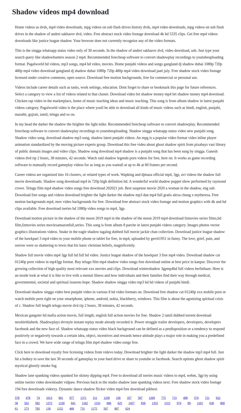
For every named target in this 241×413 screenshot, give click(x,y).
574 (196, 397)
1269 (152, 397)
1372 (49, 403)
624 (127, 408)
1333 (97, 403)
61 (16, 408)
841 (73, 403)
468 (71, 408)
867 (116, 408)
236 (118, 397)
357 (129, 397)
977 (71, 397)
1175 (94, 408)
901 (61, 397)
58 (16, 403)
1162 (85, 403)
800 (222, 403)
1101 (200, 403)
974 (179, 403)
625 (119, 403)
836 (143, 403)
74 (38, 397)
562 (26, 403)
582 (37, 403)
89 (189, 403)
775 (163, 397)
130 (48, 408)
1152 (60, 408)
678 (28, 397)
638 (211, 403)
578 (17, 397)
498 (185, 397)
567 (106, 408)
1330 (62, 403)
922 (218, 397)
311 (95, 397)
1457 (131, 403)
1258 (107, 397)
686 (109, 403)
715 (174, 397)
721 (207, 397)
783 (37, 408)
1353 (155, 403)
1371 (83, 397)
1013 (49, 397)
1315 (167, 403)
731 (82, 408)
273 (26, 408)
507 (140, 397)
